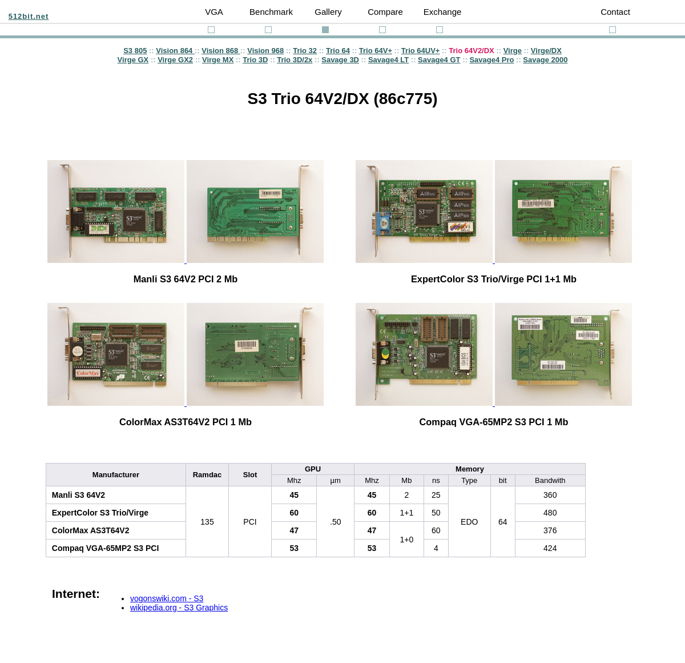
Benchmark (271, 12)
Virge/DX (546, 50)
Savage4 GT (439, 59)
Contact (615, 12)
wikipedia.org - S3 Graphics (179, 607)
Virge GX (133, 59)
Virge (512, 50)
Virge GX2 (175, 59)
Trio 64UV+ (420, 50)
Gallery (328, 12)
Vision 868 (221, 50)
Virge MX (217, 59)
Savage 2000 (545, 59)
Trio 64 (338, 50)
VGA (214, 12)
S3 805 (135, 50)
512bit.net (29, 16)
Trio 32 (305, 50)
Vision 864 (175, 50)
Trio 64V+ (375, 50)
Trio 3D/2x (294, 59)
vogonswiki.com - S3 (166, 598)
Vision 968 (265, 50)
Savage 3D (340, 59)
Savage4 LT (388, 59)
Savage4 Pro (491, 59)
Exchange (443, 12)
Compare (385, 12)
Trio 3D (255, 59)
